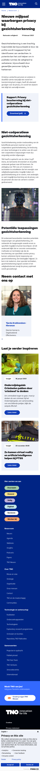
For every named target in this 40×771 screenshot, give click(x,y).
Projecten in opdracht (15, 651)
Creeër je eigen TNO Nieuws (20, 698)
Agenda (10, 538)
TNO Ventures (12, 665)
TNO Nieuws (11, 562)
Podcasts (10, 553)
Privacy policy (16, 759)
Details (3, 759)
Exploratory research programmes (20, 629)
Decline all (29, 765)
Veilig (9, 500)
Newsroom (9, 529)
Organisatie (11, 584)
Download (19, 114)
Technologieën (12, 624)
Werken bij (12, 519)
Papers (9, 557)
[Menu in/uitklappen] (3, 4)
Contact (10, 593)
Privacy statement (12, 728)
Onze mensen (12, 589)
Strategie (10, 579)
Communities (12, 603)
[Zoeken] (36, 3)
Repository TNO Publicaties (17, 639)
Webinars (10, 543)
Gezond (10, 494)
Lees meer (14, 413)
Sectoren (11, 513)
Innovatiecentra (13, 670)
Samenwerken (10, 646)
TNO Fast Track (12, 660)
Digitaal (10, 507)
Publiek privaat (12, 655)
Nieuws (9, 534)
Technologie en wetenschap (16, 610)
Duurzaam (11, 488)
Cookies (9, 722)
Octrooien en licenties (15, 634)
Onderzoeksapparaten (15, 620)
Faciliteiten (11, 615)
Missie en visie (12, 574)
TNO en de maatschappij (16, 598)
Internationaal (12, 675)
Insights (10, 548)
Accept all (10, 765)
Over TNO (8, 569)
